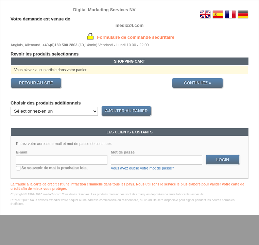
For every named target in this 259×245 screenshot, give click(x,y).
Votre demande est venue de (40, 18)
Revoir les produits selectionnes (45, 53)
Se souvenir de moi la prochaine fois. (54, 168)
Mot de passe (123, 152)
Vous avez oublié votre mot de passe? (142, 168)
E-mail (21, 152)
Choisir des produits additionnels (46, 102)
